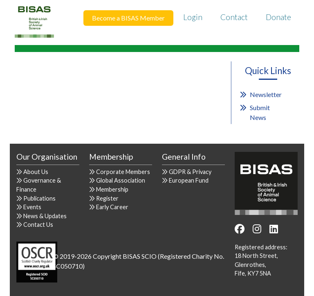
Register (107, 198)
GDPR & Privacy (190, 171)
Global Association (120, 180)
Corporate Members (123, 171)
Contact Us (38, 224)
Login (192, 17)
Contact (234, 17)
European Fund (189, 180)
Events (32, 206)
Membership (112, 189)
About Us (35, 171)
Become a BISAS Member (128, 18)
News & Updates (45, 215)
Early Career (112, 206)
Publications (39, 198)
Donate (278, 17)
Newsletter (266, 94)
